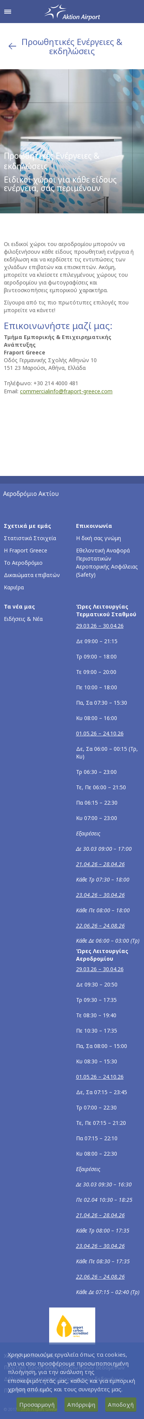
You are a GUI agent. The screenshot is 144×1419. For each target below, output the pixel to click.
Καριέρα (14, 587)
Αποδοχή (121, 1404)
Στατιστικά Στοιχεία (30, 538)
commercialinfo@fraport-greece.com (66, 391)
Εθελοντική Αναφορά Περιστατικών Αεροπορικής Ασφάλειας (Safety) (107, 562)
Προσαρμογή (37, 1404)
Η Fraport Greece (25, 550)
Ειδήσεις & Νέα (23, 618)
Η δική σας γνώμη (98, 538)
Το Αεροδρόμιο (23, 562)
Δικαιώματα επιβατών (32, 575)
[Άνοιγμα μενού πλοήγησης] (7, 11)
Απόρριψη (81, 1404)
